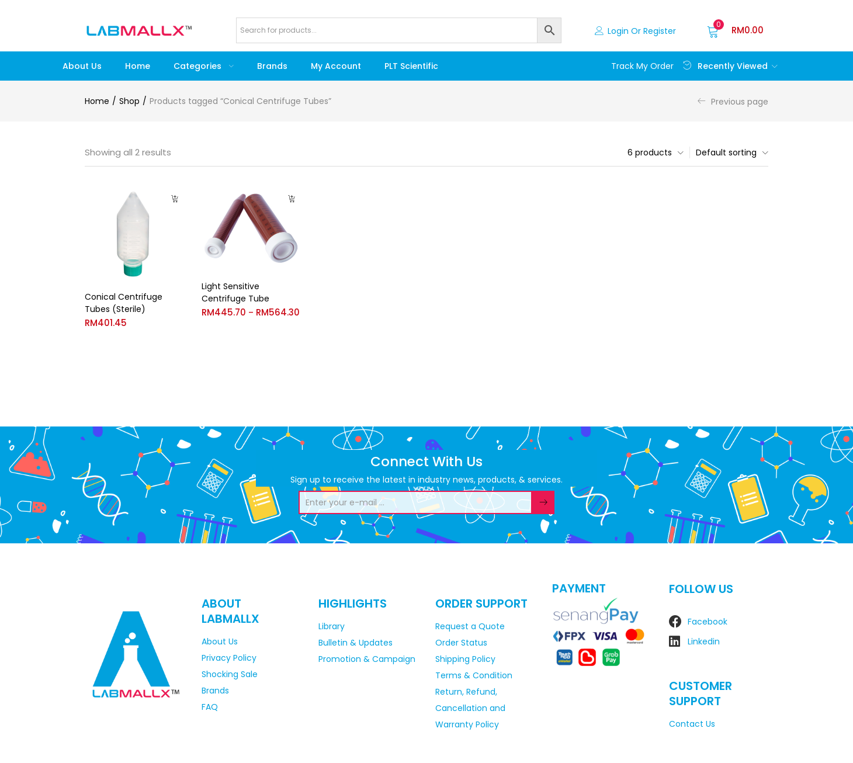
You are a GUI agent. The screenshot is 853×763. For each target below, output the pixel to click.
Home (137, 66)
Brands (272, 66)
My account (336, 66)
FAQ (210, 707)
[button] (735, 30)
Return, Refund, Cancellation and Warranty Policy (470, 708)
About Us (82, 66)
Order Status (461, 642)
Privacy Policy (229, 658)
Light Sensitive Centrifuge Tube (235, 292)
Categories (204, 66)
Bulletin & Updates (355, 642)
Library (331, 626)
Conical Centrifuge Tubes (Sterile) (123, 303)
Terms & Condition (473, 675)
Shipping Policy (465, 659)
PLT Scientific (411, 66)
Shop (129, 101)
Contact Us (692, 724)
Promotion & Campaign (366, 659)
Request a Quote (470, 626)
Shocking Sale (230, 674)
